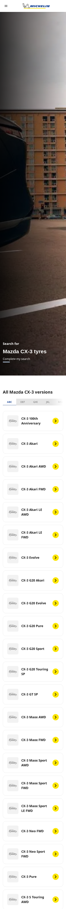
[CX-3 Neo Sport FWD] (33, 854)
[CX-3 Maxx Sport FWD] (33, 786)
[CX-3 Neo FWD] (33, 831)
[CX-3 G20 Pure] (33, 626)
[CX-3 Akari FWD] (33, 489)
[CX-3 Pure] (33, 877)
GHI (35, 402)
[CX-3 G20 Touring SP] (33, 672)
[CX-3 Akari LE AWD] (33, 512)
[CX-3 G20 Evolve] (33, 603)
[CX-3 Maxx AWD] (33, 717)
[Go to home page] (36, 6)
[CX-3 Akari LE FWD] (33, 535)
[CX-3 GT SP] (33, 694)
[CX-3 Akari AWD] (33, 467)
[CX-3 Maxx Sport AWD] (33, 763)
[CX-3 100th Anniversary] (33, 421)
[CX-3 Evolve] (33, 558)
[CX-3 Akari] (33, 444)
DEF (22, 402)
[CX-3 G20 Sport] (33, 649)
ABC (9, 402)
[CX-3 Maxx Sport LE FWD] (33, 808)
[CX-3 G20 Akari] (33, 580)
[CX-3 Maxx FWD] (33, 740)
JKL (48, 402)
